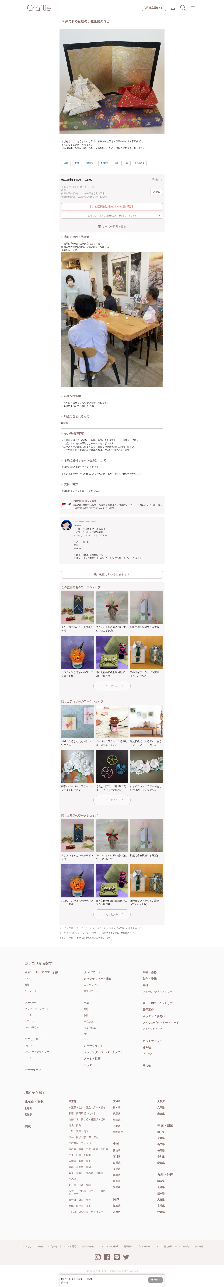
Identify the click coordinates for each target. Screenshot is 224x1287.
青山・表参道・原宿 (80, 1167)
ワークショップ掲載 (108, 1246)
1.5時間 (104, 163)
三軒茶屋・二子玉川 (80, 1143)
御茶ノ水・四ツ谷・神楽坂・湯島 (87, 1119)
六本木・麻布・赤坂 (80, 1161)
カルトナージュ (152, 1040)
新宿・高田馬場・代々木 (82, 1113)
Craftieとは (26, 1246)
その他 (147, 1065)
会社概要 (199, 1246)
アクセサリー (32, 1039)
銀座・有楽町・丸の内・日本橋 (86, 1173)
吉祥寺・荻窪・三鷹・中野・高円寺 (88, 1149)
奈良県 (161, 1113)
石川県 (116, 1156)
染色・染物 (150, 978)
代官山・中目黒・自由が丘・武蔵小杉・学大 (88, 1192)
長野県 (116, 1168)
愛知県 (116, 1187)
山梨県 (116, 1162)
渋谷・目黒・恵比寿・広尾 (83, 1137)
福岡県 (161, 1181)
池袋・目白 (75, 1125)
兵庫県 (161, 1107)
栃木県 (116, 1107)
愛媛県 (161, 1162)
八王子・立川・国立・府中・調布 (87, 1107)
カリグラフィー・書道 (98, 978)
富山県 (116, 1150)
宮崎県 (161, 1205)
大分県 (161, 1199)
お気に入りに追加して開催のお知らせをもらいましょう (124, 215)
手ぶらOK (139, 163)
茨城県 (116, 1101)
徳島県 (161, 1150)
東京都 (72, 1101)
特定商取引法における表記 (176, 1246)
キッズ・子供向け (154, 1016)
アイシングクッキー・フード (161, 1022)
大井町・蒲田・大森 (80, 1199)
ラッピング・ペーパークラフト (103, 1052)
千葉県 (116, 1126)
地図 (156, 192)
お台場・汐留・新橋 (80, 1185)
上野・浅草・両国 (78, 1131)
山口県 (161, 1144)
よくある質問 (69, 1246)
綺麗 (66, 163)
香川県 (161, 1156)
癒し (117, 163)
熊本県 (161, 1193)
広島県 (161, 1138)
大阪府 (161, 1101)
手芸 (86, 1003)
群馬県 (116, 1113)
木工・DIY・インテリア (158, 1003)
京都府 (116, 1211)
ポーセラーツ (32, 1069)
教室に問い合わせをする (112, 574)
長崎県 (161, 1187)
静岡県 (116, 1181)
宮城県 (28, 1114)
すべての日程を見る (112, 226)
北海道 (28, 1108)
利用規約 (128, 1246)
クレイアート (92, 972)
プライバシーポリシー (148, 1246)
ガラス (88, 1065)
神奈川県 (118, 1132)
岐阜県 (116, 1175)
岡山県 (161, 1132)
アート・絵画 (92, 1058)
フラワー (30, 1002)
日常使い (90, 163)
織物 (145, 985)
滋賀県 (116, 1205)
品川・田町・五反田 (80, 1155)
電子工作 (148, 1009)
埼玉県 (116, 1119)
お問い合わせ (87, 1246)
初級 (77, 163)
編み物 (147, 1047)
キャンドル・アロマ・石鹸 (41, 972)
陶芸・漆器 (150, 972)
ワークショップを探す (47, 1246)
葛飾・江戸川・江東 (80, 1205)
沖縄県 (161, 1211)
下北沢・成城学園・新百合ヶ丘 (86, 1211)
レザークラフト (93, 1045)
